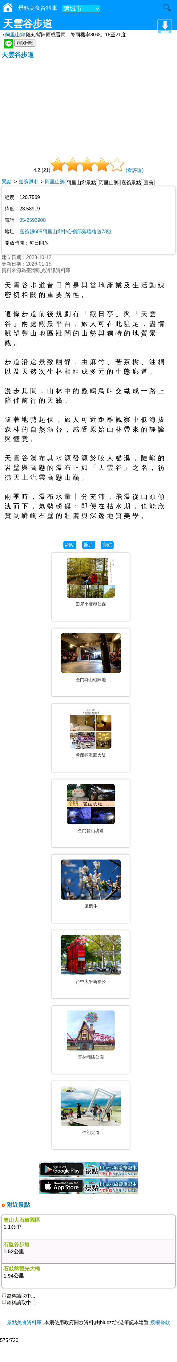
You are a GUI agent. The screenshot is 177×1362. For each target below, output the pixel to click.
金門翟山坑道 (91, 830)
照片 (89, 544)
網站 (70, 544)
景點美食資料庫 (24, 1322)
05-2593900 (32, 220)
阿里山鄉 (13, 34)
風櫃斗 (90, 906)
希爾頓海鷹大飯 (91, 755)
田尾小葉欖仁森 (91, 604)
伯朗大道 (90, 1132)
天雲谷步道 (18, 54)
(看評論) (135, 170)
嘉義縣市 (28, 181)
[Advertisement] (88, 105)
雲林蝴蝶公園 (91, 1057)
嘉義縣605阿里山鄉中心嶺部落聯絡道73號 (65, 231)
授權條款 (160, 1322)
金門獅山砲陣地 (91, 679)
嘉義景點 (131, 182)
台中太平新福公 (91, 981)
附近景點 (17, 1204)
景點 (6, 181)
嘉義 (149, 182)
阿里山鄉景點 (81, 182)
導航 (107, 544)
